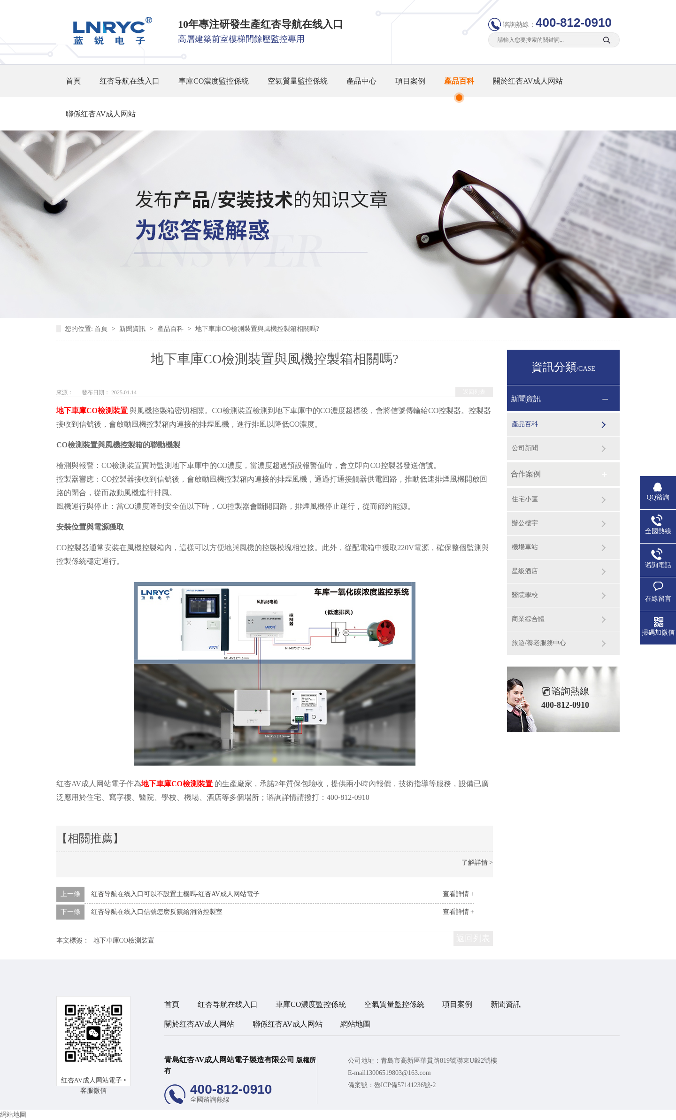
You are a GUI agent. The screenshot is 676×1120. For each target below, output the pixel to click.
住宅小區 (525, 499)
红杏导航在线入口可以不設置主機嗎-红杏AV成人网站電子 (175, 894)
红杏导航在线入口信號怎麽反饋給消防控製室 (157, 911)
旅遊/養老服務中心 (539, 642)
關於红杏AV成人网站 (528, 81)
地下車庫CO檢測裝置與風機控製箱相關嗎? (257, 328)
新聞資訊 (133, 328)
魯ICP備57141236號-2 (405, 1085)
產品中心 (361, 81)
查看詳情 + (458, 894)
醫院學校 (525, 594)
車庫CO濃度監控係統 (213, 81)
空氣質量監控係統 (298, 81)
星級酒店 (525, 571)
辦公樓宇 (525, 523)
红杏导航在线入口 (130, 81)
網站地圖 (355, 1024)
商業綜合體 (528, 618)
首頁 (73, 81)
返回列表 (474, 392)
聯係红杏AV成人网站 (101, 114)
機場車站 (525, 547)
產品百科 (459, 81)
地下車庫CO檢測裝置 (123, 940)
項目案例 (410, 81)
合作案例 (526, 474)
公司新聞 (525, 448)
